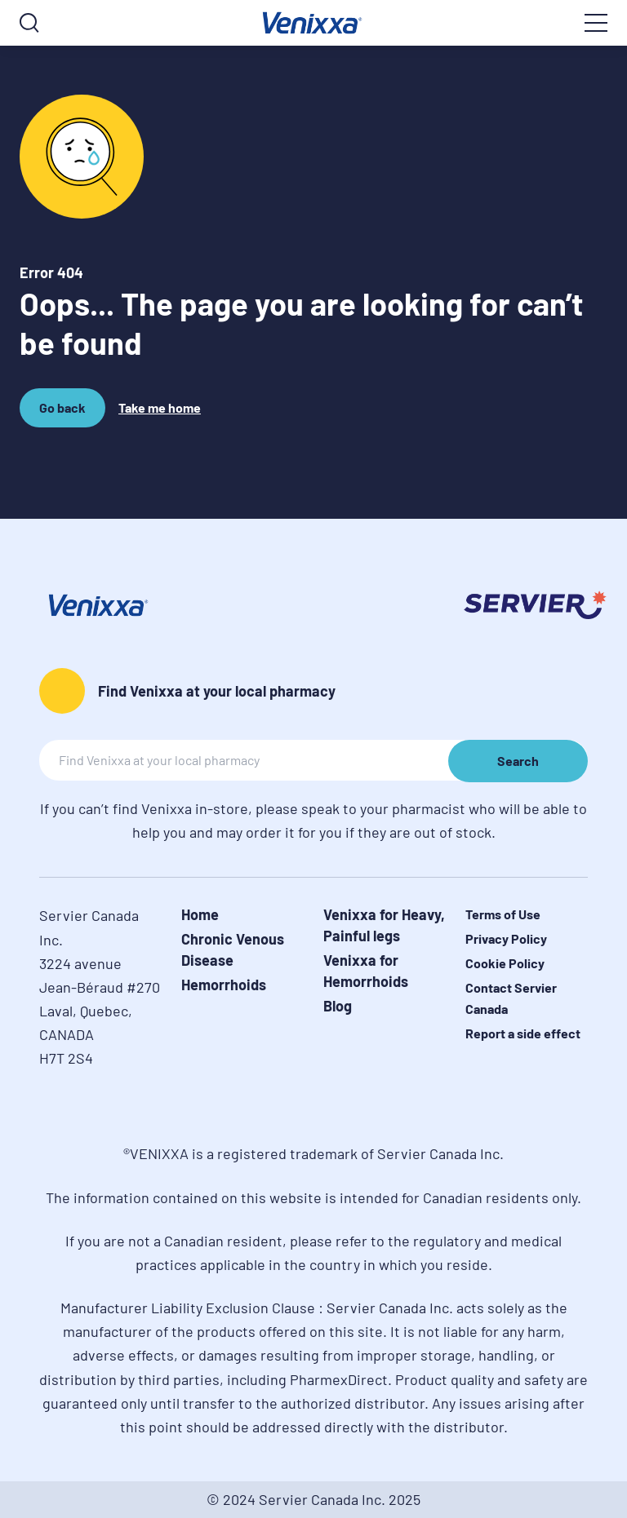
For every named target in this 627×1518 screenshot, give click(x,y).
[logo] (313, 23)
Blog (337, 1006)
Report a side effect (522, 1033)
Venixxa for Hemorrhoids (365, 970)
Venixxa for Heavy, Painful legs (384, 925)
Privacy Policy (506, 938)
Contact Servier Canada (511, 998)
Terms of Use (502, 914)
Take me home (159, 407)
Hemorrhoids (223, 985)
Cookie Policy (505, 963)
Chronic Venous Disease (232, 949)
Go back (65, 413)
